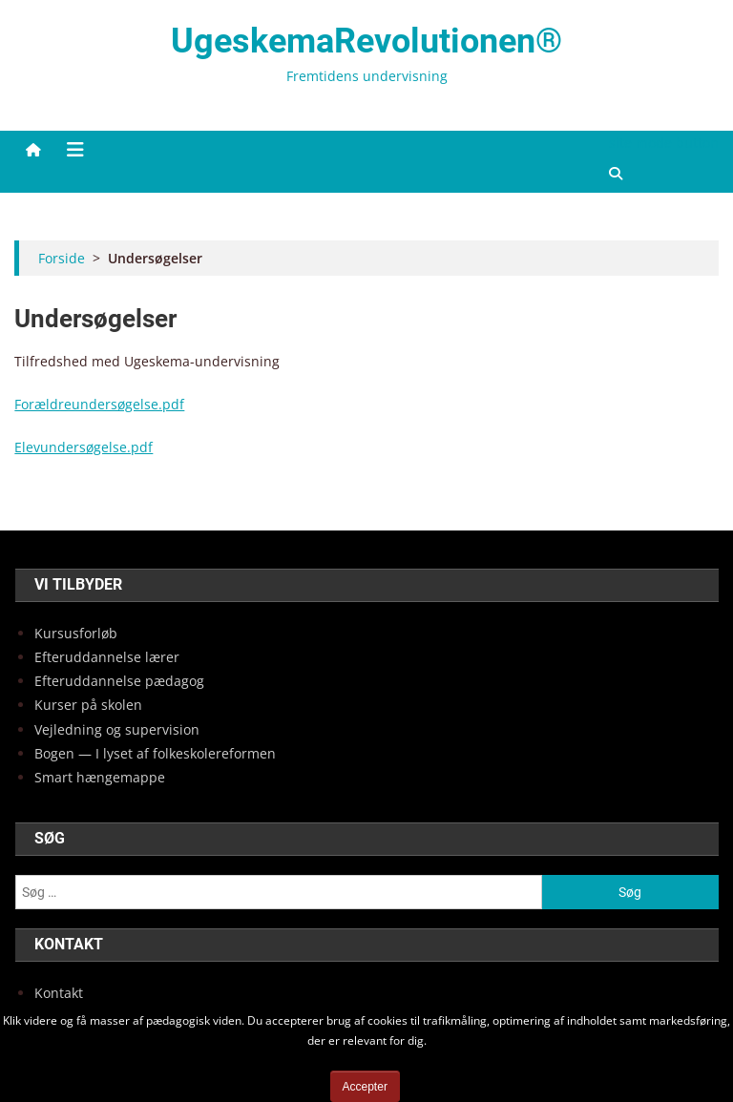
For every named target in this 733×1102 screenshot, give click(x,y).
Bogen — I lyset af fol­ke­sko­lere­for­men (155, 753)
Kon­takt (58, 993)
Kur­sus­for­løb (75, 633)
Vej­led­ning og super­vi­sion (116, 729)
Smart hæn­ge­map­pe (99, 777)
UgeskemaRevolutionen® (366, 41)
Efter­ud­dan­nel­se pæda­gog (119, 681)
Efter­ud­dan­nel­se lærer (106, 657)
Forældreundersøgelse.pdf (99, 404)
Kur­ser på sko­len (88, 705)
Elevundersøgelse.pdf (83, 447)
